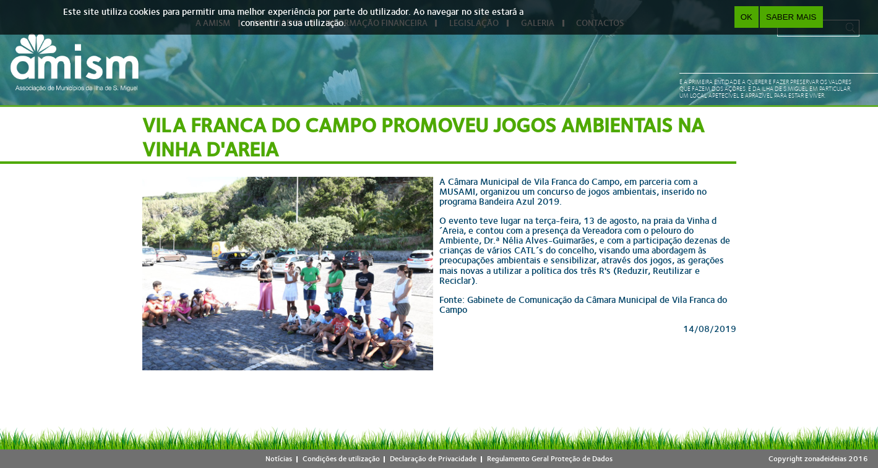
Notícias (278, 458)
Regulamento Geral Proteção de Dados (550, 458)
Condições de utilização (341, 458)
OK (746, 17)
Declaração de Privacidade (433, 458)
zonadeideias (825, 458)
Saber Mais (791, 17)
